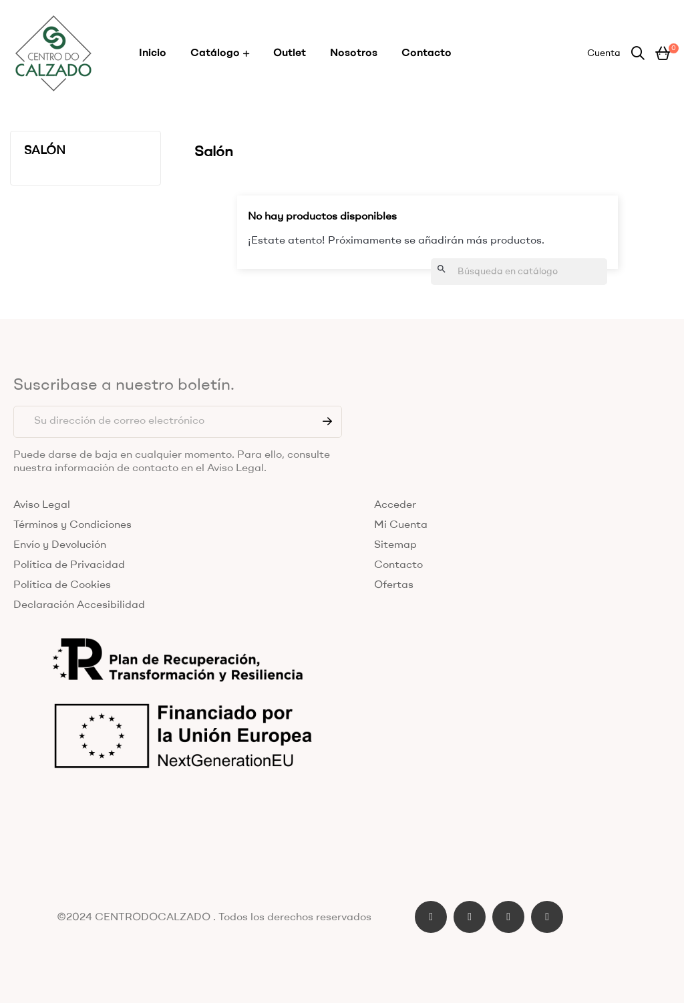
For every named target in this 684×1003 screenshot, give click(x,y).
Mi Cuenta (401, 525)
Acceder (395, 505)
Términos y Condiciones (72, 525)
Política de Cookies (62, 585)
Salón (44, 151)
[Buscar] (519, 271)
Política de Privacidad (69, 565)
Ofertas (393, 585)
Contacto (398, 565)
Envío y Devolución (59, 545)
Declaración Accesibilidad (79, 605)
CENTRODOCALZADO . (155, 917)
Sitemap (395, 545)
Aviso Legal (41, 505)
